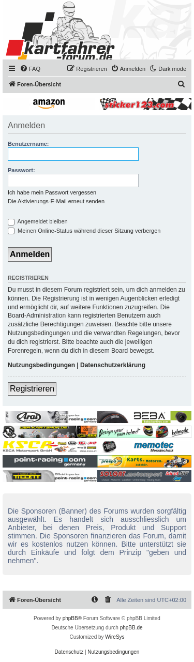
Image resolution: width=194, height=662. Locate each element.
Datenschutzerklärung (112, 365)
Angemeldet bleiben (38, 221)
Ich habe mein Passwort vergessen (52, 192)
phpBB (70, 618)
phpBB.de (131, 627)
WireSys (114, 637)
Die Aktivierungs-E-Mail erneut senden (56, 201)
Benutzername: (28, 144)
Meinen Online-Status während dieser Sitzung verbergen (84, 231)
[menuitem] (30, 69)
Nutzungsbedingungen (41, 365)
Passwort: (21, 170)
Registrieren (32, 388)
